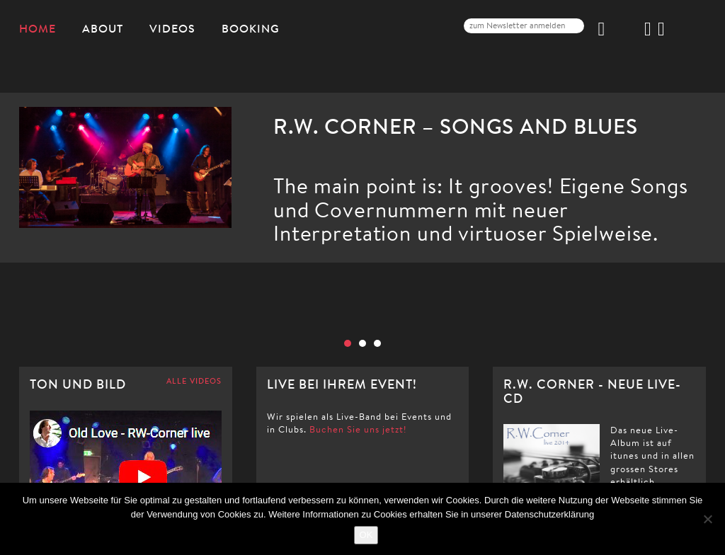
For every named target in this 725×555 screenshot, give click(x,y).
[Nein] (707, 519)
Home (37, 28)
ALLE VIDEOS (194, 381)
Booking (251, 28)
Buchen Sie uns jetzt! (357, 429)
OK (366, 535)
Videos (172, 28)
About (102, 28)
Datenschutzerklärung (549, 514)
